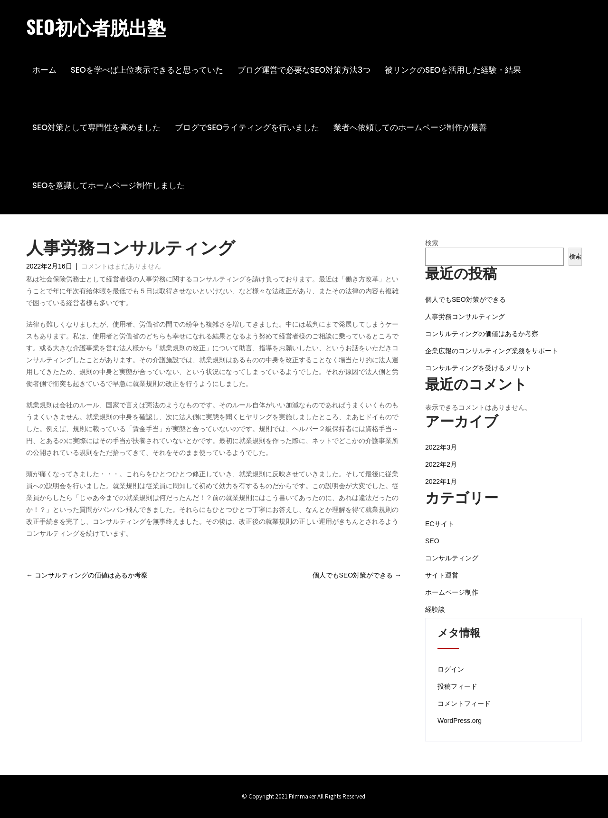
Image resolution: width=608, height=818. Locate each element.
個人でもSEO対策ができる (357, 575)
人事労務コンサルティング (465, 316)
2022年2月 (441, 464)
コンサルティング (451, 558)
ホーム (44, 70)
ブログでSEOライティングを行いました (247, 127)
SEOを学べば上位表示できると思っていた (146, 70)
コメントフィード (464, 703)
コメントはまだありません (121, 266)
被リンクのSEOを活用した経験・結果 (453, 70)
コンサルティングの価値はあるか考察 (87, 575)
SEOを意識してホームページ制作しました (108, 185)
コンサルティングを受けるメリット (478, 368)
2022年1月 (441, 481)
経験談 (435, 609)
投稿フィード (457, 686)
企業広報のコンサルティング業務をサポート (491, 351)
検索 (431, 243)
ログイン (450, 669)
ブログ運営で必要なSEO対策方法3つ (304, 70)
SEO (432, 541)
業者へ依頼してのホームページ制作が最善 (410, 127)
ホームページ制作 (451, 592)
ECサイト (439, 524)
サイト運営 (441, 575)
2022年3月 (441, 447)
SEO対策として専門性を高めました (96, 127)
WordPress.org (459, 720)
